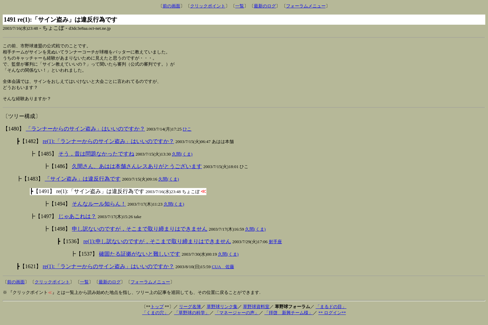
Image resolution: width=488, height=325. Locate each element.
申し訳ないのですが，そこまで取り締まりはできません (139, 233)
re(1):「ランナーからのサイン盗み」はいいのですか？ (108, 146)
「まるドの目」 (331, 311)
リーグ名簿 (190, 311)
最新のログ (265, 5)
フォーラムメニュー (306, 5)
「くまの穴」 (155, 317)
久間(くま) (182, 158)
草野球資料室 (256, 311)
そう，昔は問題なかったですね (96, 158)
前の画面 (171, 5)
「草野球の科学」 (191, 317)
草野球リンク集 (222, 311)
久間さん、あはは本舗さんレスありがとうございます (137, 171)
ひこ (187, 133)
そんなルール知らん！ (99, 208)
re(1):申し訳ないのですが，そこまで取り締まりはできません (157, 246)
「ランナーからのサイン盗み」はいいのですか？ (85, 133)
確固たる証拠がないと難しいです (139, 258)
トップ (157, 311)
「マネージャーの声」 (237, 317)
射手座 (275, 246)
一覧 (239, 5)
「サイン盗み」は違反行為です (83, 183)
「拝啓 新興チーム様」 (288, 317)
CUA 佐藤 (223, 271)
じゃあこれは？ (77, 221)
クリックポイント (207, 5)
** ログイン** (332, 317)
